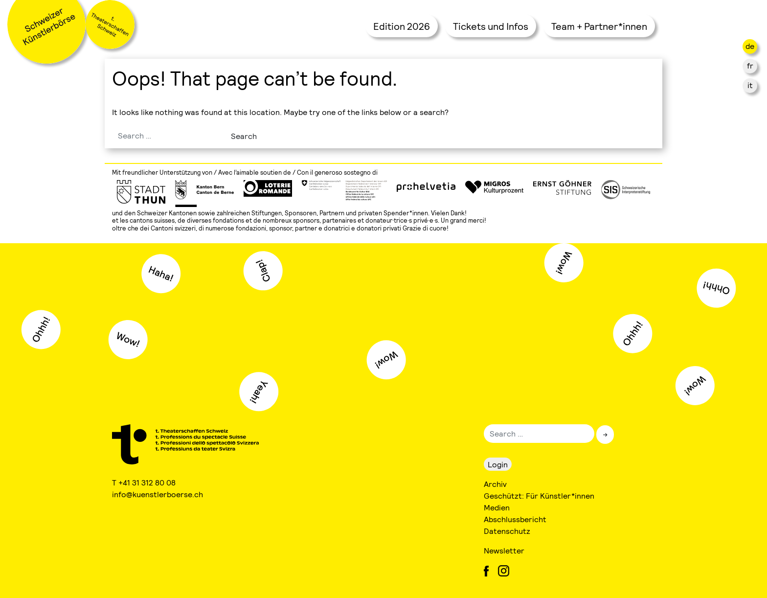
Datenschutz (507, 530)
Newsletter (504, 550)
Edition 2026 (401, 26)
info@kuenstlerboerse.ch (158, 494)
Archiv (495, 483)
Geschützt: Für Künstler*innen (539, 495)
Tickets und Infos (490, 26)
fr (750, 65)
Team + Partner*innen (599, 26)
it (750, 85)
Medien (497, 507)
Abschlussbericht (515, 519)
